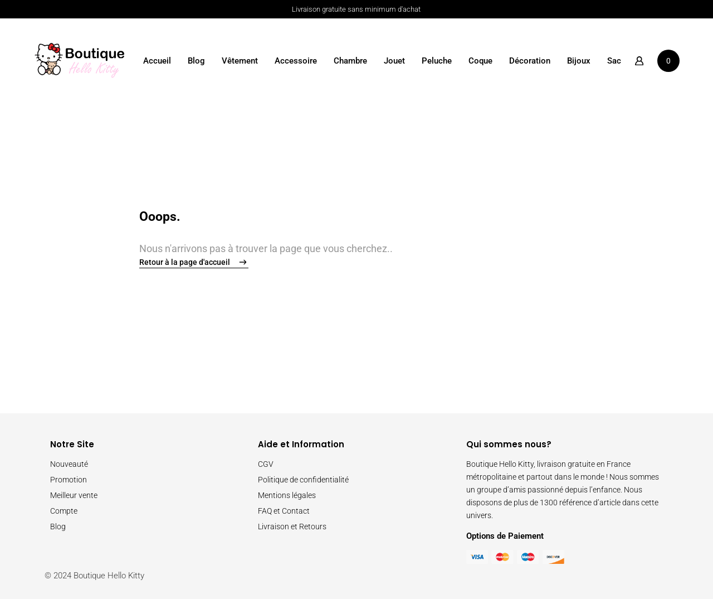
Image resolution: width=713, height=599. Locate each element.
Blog (196, 61)
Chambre (350, 61)
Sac (614, 61)
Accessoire (296, 61)
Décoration (529, 61)
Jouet (394, 61)
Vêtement (240, 61)
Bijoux (578, 61)
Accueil (157, 61)
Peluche (437, 61)
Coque (480, 61)
